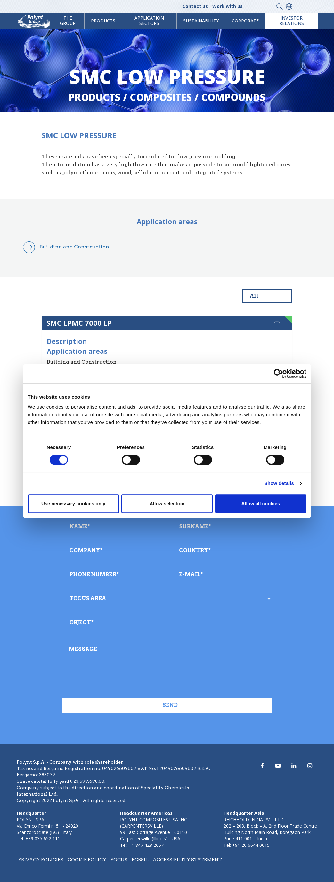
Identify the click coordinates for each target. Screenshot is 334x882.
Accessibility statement (187, 859)
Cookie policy (87, 859)
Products (94, 97)
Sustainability (201, 21)
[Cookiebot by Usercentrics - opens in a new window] (278, 373)
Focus (118, 859)
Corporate (245, 21)
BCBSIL (140, 859)
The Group (68, 20)
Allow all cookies (260, 503)
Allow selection (167, 503)
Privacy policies (40, 859)
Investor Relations (291, 20)
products (103, 21)
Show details (279, 483)
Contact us (195, 6)
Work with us (227, 6)
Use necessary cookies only (73, 503)
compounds (233, 97)
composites (161, 97)
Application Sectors (149, 20)
